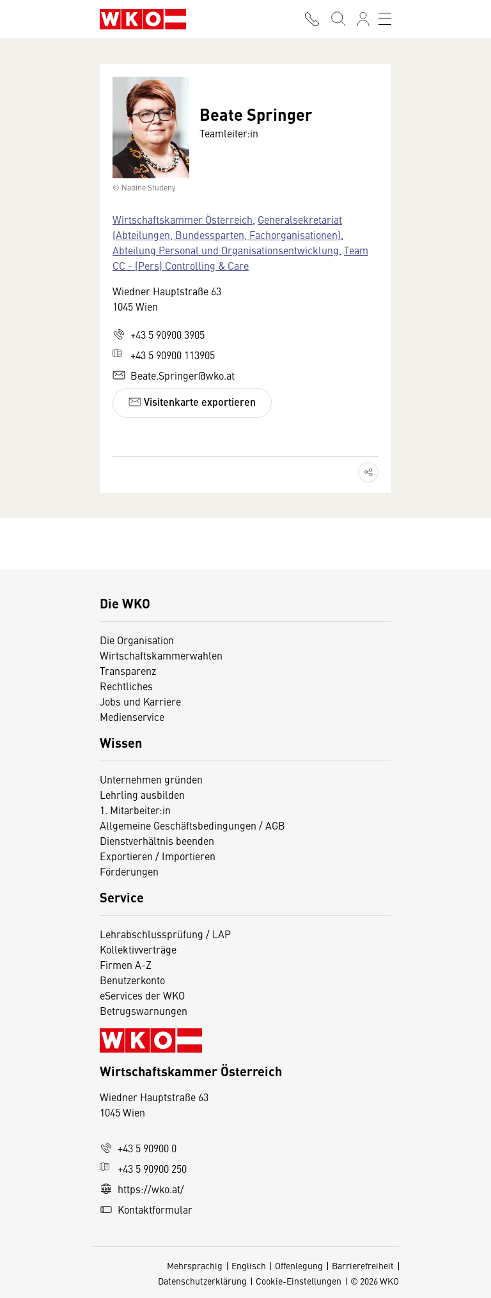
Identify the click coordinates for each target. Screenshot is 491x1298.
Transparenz (128, 670)
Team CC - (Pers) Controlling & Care (240, 257)
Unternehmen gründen (151, 779)
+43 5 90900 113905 (164, 355)
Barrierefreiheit (363, 1265)
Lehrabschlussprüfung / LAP (165, 934)
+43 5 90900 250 (143, 1168)
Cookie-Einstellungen (298, 1280)
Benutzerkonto (132, 980)
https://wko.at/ (142, 1189)
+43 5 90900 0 (138, 1148)
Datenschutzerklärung (202, 1280)
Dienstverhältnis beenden (157, 840)
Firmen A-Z (126, 964)
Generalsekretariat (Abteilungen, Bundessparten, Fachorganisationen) (227, 227)
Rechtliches (126, 686)
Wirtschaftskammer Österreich (183, 219)
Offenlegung (299, 1265)
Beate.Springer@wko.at (174, 375)
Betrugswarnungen (145, 1010)
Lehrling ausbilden (142, 794)
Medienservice (132, 716)
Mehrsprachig (194, 1265)
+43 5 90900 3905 (159, 334)
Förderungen (129, 871)
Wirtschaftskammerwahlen (161, 655)
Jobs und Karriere (140, 701)
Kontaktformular (146, 1209)
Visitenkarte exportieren (192, 401)
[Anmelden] (363, 19)
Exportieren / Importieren (157, 856)
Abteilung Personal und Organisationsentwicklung (226, 250)
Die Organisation (137, 640)
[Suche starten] (337, 19)
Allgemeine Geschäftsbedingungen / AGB (192, 825)
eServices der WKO (142, 995)
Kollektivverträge (138, 949)
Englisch (248, 1265)
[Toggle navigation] (384, 19)
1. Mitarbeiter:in (135, 810)
